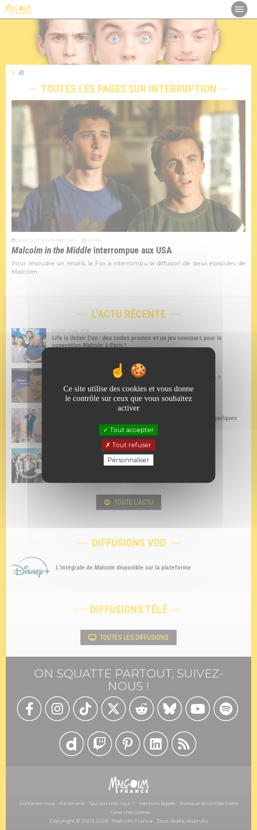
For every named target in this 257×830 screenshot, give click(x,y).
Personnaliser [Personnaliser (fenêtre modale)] (128, 460)
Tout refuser (128, 444)
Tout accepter (128, 429)
